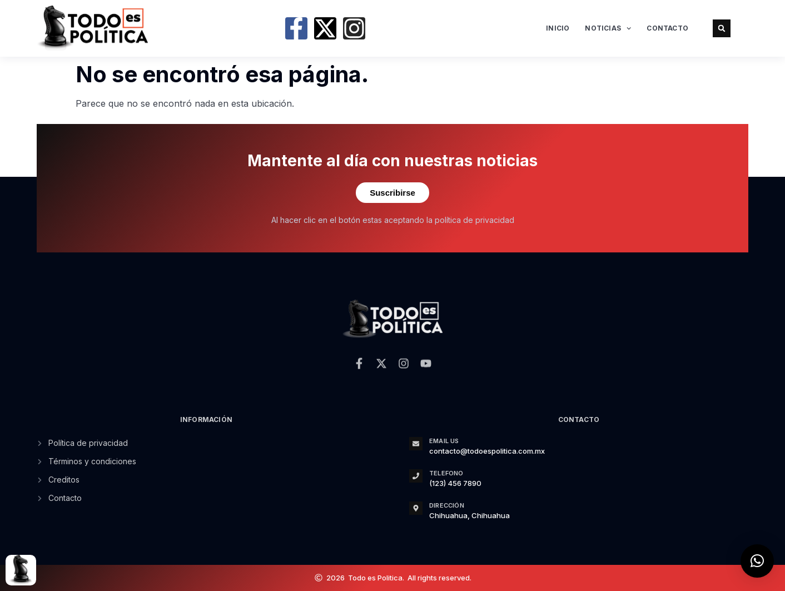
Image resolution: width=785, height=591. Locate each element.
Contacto (667, 28)
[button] (722, 28)
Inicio (557, 28)
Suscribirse (392, 192)
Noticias (608, 28)
